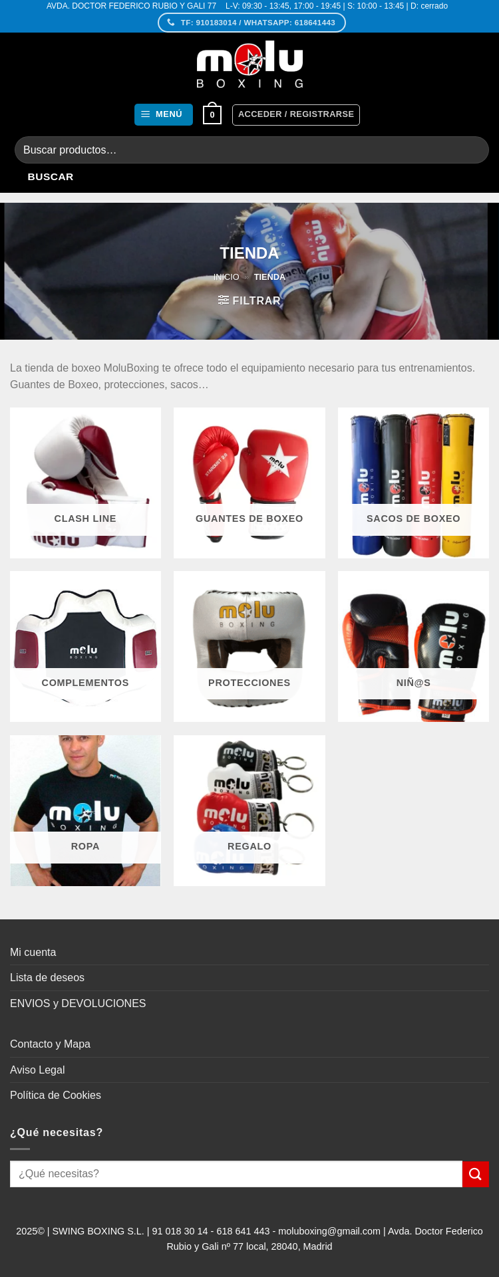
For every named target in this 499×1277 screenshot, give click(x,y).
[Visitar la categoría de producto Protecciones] (249, 646)
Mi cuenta (33, 952)
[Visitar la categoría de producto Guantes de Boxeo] (249, 482)
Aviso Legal (37, 1070)
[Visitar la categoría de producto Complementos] (85, 646)
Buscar (51, 176)
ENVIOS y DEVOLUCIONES (78, 1003)
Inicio (227, 277)
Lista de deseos (47, 977)
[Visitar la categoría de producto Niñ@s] (413, 646)
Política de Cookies (55, 1095)
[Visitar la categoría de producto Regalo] (249, 810)
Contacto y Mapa (50, 1044)
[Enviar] (475, 1174)
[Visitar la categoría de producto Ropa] (85, 810)
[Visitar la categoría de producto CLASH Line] (85, 482)
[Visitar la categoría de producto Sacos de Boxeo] (413, 482)
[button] (163, 115)
